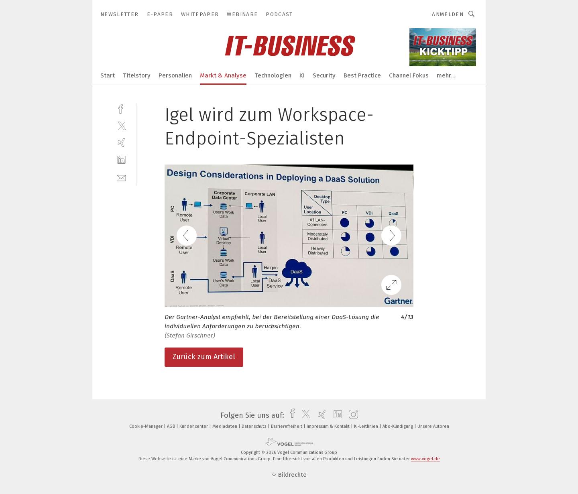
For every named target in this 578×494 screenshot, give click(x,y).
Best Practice (362, 75)
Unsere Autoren (433, 426)
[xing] (121, 143)
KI (302, 75)
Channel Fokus (409, 75)
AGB (171, 426)
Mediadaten (225, 426)
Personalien (175, 75)
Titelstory (137, 75)
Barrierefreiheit (287, 426)
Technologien (272, 75)
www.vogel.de (425, 458)
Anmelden (448, 14)
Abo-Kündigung (398, 426)
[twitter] (121, 125)
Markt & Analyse (223, 75)
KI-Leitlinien (366, 426)
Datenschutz (255, 426)
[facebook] (121, 108)
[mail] (121, 177)
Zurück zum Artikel (204, 356)
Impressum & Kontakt (329, 426)
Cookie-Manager (146, 426)
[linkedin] (121, 160)
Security (324, 75)
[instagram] (351, 415)
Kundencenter (194, 426)
